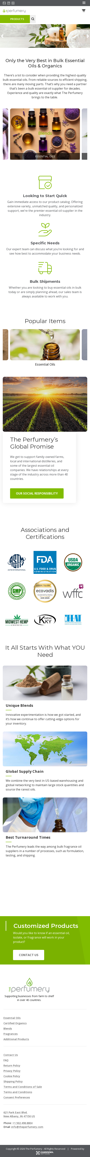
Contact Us (28, 955)
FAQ (5, 1060)
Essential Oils (12, 1018)
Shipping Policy (13, 1081)
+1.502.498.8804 (22, 1123)
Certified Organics (15, 1023)
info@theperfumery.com (27, 1127)
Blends (7, 1028)
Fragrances (10, 1034)
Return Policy (11, 1065)
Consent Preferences (16, 1097)
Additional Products (16, 1039)
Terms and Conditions (17, 1092)
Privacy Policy (12, 1071)
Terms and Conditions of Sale (22, 1086)
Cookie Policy (11, 1076)
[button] (2, 36)
